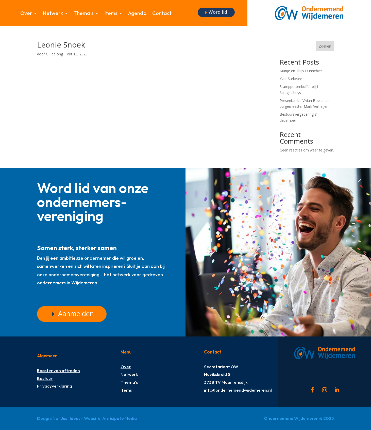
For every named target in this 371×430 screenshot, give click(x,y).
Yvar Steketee (291, 78)
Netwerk (53, 13)
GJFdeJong (54, 54)
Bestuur (45, 378)
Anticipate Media (119, 418)
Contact (162, 13)
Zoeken (325, 46)
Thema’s (84, 13)
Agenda (137, 13)
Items (110, 13)
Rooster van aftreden (58, 370)
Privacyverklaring (54, 386)
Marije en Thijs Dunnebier (301, 70)
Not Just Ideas (66, 418)
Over (26, 13)
